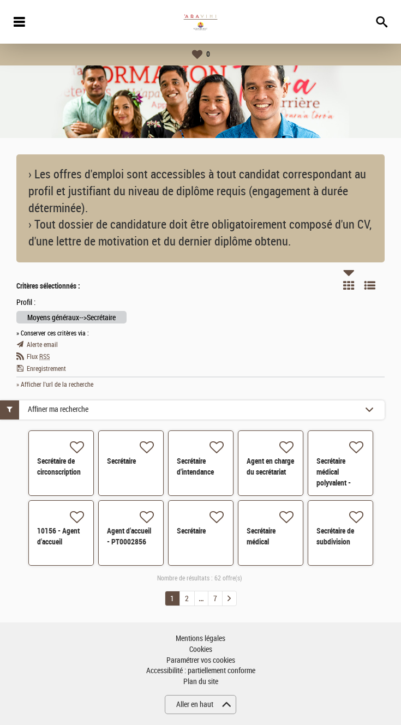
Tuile (348, 285)
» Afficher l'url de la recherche (54, 384)
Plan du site (200, 681)
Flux (38, 357)
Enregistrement (46, 369)
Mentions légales (200, 638)
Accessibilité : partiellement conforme (200, 670)
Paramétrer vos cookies (200, 660)
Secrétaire (121, 461)
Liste (369, 285)
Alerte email (42, 345)
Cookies (200, 649)
